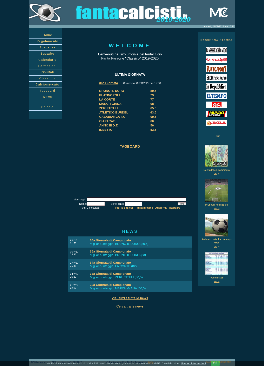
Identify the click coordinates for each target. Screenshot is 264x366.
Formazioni (47, 66)
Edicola (47, 107)
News (47, 96)
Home (47, 35)
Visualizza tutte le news (130, 298)
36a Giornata (108, 83)
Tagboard (47, 90)
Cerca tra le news (130, 306)
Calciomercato (47, 84)
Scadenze (47, 47)
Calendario (47, 59)
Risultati (47, 72)
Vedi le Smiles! (124, 207)
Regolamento (47, 41)
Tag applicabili (144, 207)
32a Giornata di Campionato (110, 284)
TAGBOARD (130, 147)
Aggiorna (161, 207)
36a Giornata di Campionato (110, 240)
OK (215, 363)
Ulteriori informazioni (193, 363)
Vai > (216, 173)
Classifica (47, 78)
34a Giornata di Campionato (110, 262)
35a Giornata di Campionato (110, 251)
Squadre (47, 53)
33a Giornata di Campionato (110, 273)
